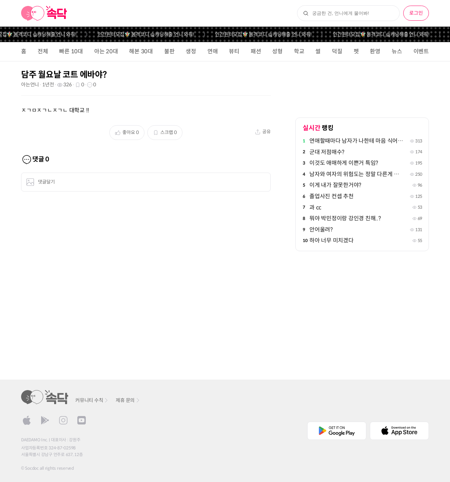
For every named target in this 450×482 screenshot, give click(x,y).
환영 (375, 51)
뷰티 (234, 51)
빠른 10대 (71, 51)
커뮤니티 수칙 (92, 400)
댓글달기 (40, 182)
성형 (277, 51)
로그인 (416, 13)
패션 (256, 51)
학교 (299, 51)
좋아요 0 (127, 132)
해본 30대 (141, 51)
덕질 (337, 51)
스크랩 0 (165, 132)
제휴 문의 (128, 400)
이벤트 (421, 51)
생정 (191, 51)
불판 (169, 51)
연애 (212, 51)
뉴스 (397, 51)
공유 (263, 132)
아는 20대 (106, 51)
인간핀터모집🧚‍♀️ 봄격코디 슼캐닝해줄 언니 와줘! (150, 34)
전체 (43, 51)
